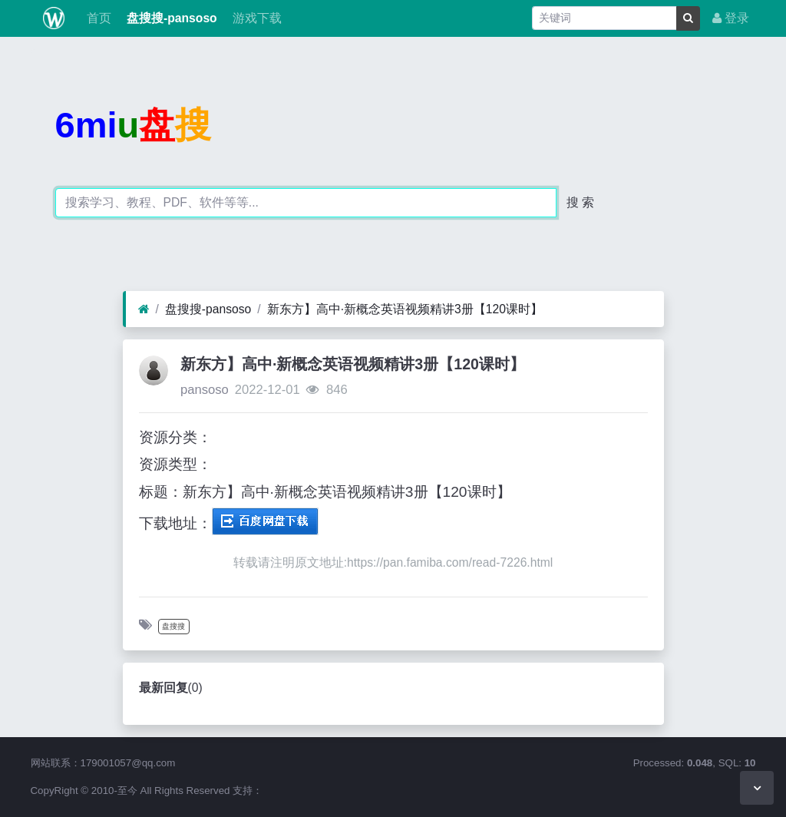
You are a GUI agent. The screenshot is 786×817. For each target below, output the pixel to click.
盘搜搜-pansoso (170, 18)
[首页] (144, 309)
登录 (730, 18)
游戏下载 (256, 18)
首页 (97, 18)
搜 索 (580, 202)
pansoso (204, 389)
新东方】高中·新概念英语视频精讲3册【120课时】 (405, 309)
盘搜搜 (173, 626)
